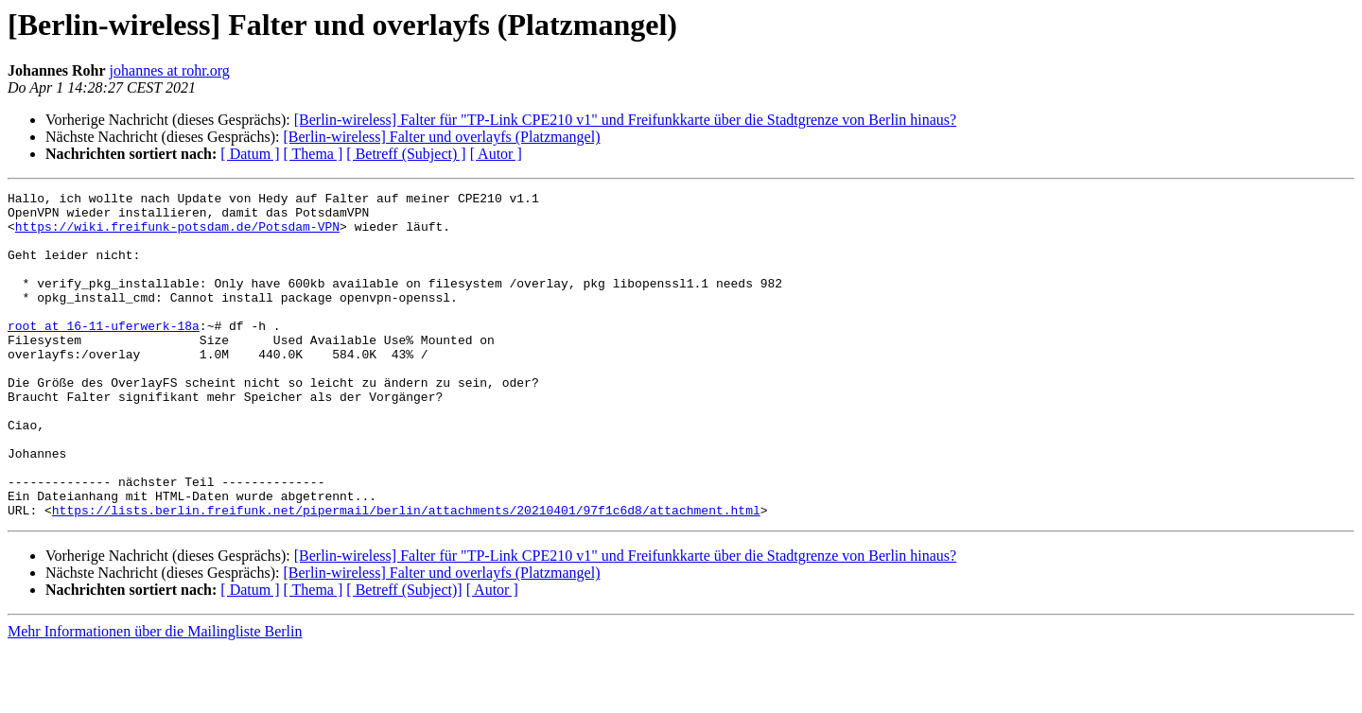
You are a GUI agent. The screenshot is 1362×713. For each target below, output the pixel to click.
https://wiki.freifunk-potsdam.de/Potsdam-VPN (177, 234)
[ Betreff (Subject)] (404, 655)
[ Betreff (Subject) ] (405, 154)
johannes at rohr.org (170, 70)
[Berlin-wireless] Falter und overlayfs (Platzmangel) (441, 137)
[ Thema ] (313, 154)
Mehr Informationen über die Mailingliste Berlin (155, 696)
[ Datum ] (249, 154)
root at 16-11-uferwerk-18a (104, 353)
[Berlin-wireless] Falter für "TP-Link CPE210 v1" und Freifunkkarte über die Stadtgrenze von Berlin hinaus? (625, 120)
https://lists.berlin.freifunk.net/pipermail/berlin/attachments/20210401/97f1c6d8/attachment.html (406, 574)
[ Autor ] (496, 154)
